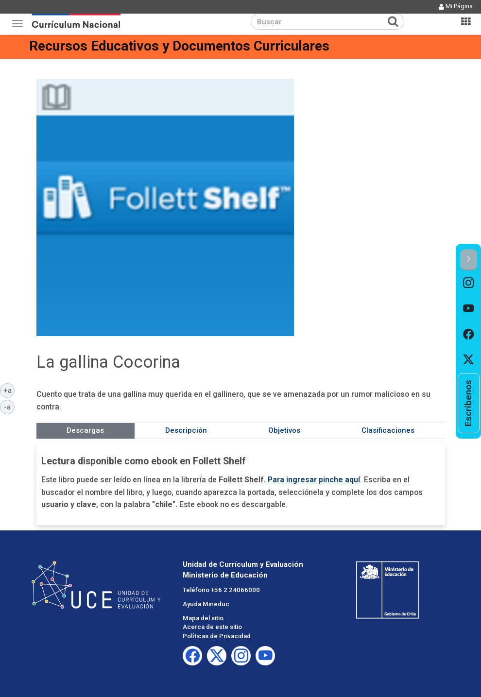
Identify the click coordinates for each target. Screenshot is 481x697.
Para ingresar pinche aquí (314, 479)
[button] (468, 259)
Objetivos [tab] (284, 430)
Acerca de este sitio (212, 626)
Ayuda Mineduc (206, 604)
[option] (469, 283)
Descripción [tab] (186, 430)
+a (9, 390)
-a (9, 406)
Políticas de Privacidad (217, 636)
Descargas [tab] (85, 430)
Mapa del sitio (203, 618)
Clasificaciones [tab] (387, 430)
